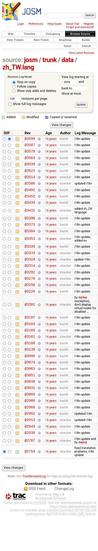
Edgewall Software (53, 529)
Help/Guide (54, 23)
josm (31, 60)
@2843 (30, 456)
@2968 (30, 435)
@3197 (30, 334)
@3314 (30, 279)
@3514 (30, 182)
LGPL (81, 545)
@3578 (30, 153)
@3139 (30, 370)
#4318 (82, 473)
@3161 (30, 356)
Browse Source (80, 34)
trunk (49, 60)
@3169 (30, 349)
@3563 (30, 160)
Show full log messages (27, 104)
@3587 (30, 146)
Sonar (68, 45)
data (67, 60)
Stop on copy (23, 82)
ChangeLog (64, 519)
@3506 (30, 189)
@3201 (30, 321)
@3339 (30, 257)
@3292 (30, 286)
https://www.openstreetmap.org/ (73, 537)
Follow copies (24, 86)
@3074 (30, 384)
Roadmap (65, 39)
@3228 (30, 307)
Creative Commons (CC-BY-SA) (68, 541)
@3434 (30, 210)
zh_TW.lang (18, 67)
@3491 (30, 196)
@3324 (30, 272)
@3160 (30, 363)
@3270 (30, 293)
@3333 (30, 265)
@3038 (30, 406)
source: (13, 60)
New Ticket (41, 39)
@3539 (30, 167)
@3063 (30, 391)
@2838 (30, 463)
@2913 (30, 449)
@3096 (30, 377)
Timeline (30, 34)
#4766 (82, 314)
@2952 (30, 442)
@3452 (30, 203)
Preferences (35, 23)
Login (20, 23)
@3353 (30, 249)
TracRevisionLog (34, 507)
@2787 (30, 471)
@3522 (30, 175)
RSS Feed (37, 519)
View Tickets (15, 39)
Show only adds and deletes (34, 91)
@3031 (30, 413)
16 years (50, 139)
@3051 (30, 399)
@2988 (30, 427)
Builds (86, 39)
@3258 (30, 300)
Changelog (53, 34)
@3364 (30, 241)
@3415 (30, 219)
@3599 (30, 139)
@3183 (30, 341)
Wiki (11, 34)
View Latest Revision (81, 53)
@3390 (30, 227)
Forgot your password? (80, 27)
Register (89, 23)
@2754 (30, 482)
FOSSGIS (40, 534)
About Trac (72, 23)
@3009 (30, 420)
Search (86, 45)
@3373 (30, 234)
